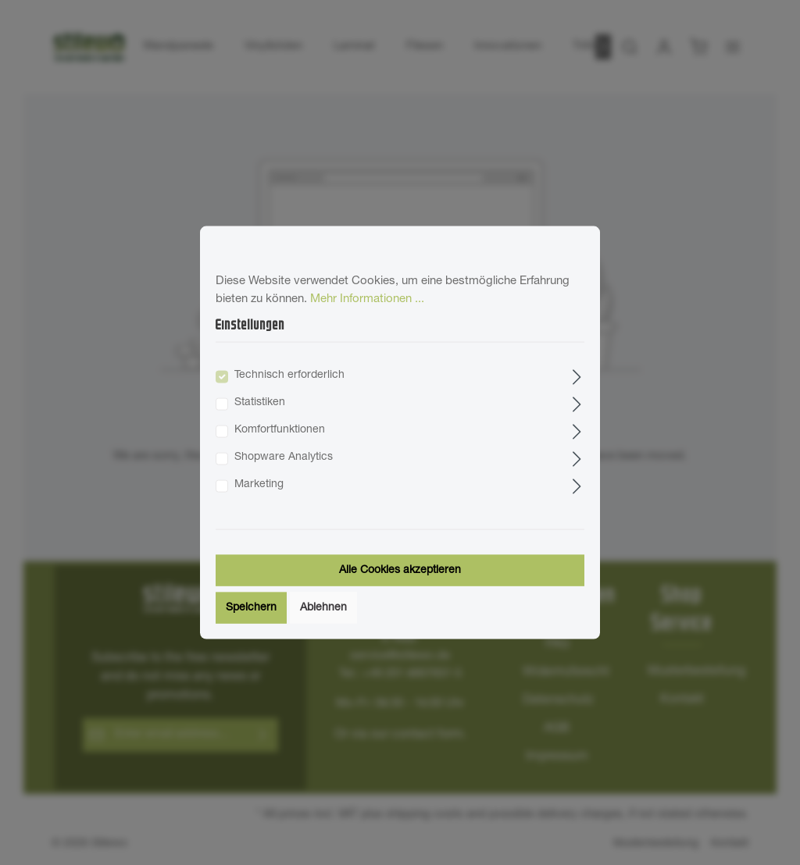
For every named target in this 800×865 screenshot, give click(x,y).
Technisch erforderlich (289, 374)
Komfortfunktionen (279, 429)
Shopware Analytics (283, 456)
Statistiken (259, 402)
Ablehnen (323, 607)
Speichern (251, 607)
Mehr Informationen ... (367, 298)
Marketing (259, 484)
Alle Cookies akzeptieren (400, 569)
